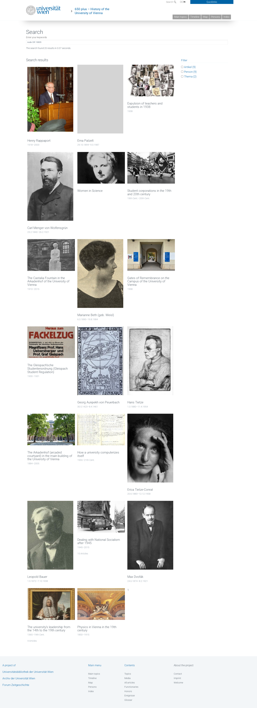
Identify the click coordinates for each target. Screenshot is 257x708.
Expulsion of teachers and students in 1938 (145, 105)
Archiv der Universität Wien (18, 678)
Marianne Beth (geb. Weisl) (95, 315)
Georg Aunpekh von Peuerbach (98, 402)
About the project (183, 665)
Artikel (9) (190, 67)
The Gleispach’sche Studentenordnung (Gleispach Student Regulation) (47, 368)
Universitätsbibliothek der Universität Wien (27, 671)
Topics (127, 673)
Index (226, 16)
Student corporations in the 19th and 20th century (149, 192)
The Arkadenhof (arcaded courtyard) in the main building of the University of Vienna (49, 456)
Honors (128, 691)
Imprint (177, 678)
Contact (178, 673)
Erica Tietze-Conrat (140, 489)
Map (205, 16)
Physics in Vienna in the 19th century (96, 628)
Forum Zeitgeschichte (15, 685)
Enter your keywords (36, 37)
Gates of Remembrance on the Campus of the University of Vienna (148, 281)
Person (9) (190, 71)
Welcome (178, 682)
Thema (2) (190, 76)
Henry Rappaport (38, 140)
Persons (215, 16)
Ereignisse (129, 695)
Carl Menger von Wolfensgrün (47, 228)
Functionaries (131, 687)
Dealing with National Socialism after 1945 (98, 541)
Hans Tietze (135, 402)
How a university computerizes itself (98, 454)
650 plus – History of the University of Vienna (92, 11)
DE (183, 1)
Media (127, 678)
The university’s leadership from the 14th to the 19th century (48, 628)
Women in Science (90, 191)
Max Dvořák (135, 577)
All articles (129, 682)
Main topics (180, 16)
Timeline (194, 16)
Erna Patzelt (85, 140)
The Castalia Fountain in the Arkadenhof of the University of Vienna (48, 281)
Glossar (128, 700)
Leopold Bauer (37, 577)
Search (170, 2)
